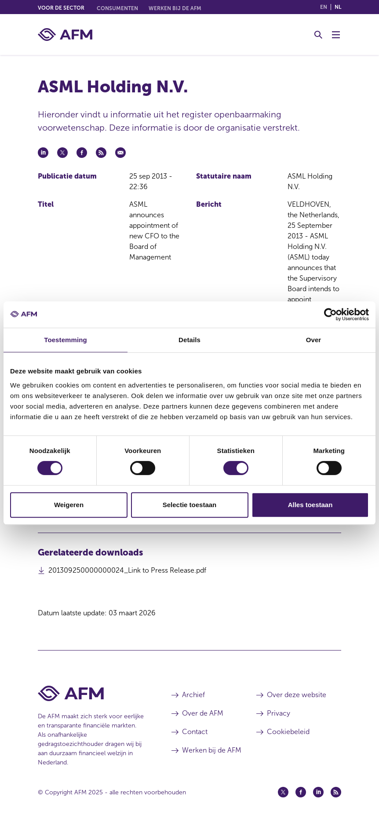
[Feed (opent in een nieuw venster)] (336, 792)
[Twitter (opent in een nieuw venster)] (283, 792)
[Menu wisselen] (336, 34)
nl (338, 7)
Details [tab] (189, 340)
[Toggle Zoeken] (318, 34)
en (323, 7)
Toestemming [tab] (65, 340)
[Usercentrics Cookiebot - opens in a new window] (330, 314)
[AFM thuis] (65, 34)
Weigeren (69, 504)
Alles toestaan (310, 504)
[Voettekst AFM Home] (91, 693)
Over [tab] (313, 340)
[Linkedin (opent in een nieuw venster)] (318, 792)
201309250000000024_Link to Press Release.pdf (127, 573)
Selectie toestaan (190, 504)
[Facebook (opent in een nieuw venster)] (300, 792)
